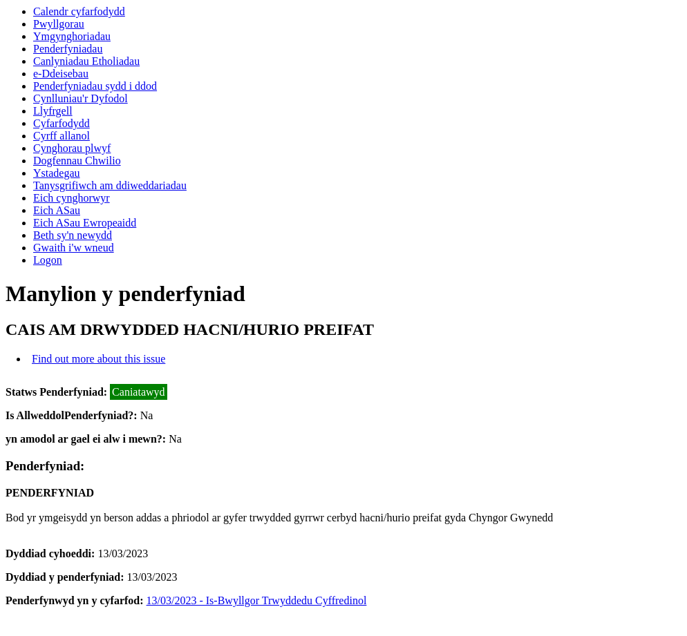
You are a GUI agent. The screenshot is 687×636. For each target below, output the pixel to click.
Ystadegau (56, 173)
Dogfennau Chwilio (77, 160)
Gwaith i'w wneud (73, 247)
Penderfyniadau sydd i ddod (95, 86)
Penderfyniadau (67, 49)
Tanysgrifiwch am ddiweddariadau (110, 185)
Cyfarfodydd (61, 123)
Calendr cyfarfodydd (79, 11)
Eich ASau (56, 210)
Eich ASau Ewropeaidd (84, 223)
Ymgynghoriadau (72, 36)
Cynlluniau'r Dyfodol (80, 98)
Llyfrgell (53, 111)
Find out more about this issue (98, 359)
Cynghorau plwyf (72, 148)
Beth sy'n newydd (72, 235)
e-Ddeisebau (60, 73)
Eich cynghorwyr (71, 198)
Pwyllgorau (58, 24)
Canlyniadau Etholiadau (86, 61)
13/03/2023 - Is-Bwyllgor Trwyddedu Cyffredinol (257, 600)
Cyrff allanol (61, 136)
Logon (47, 260)
